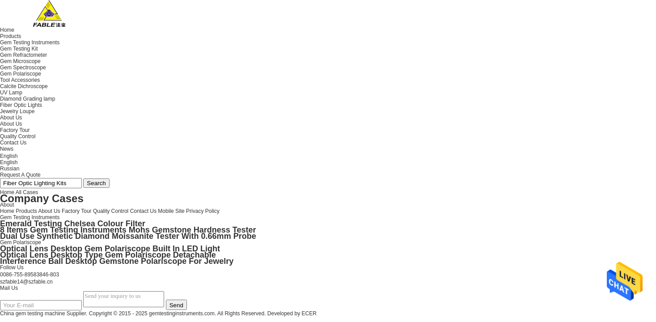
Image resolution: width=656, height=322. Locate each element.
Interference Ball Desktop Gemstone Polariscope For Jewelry (116, 261)
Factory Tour (15, 130)
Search (96, 183)
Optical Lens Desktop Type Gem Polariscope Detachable (108, 254)
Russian (9, 168)
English (8, 162)
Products (26, 211)
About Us (11, 124)
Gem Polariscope (20, 242)
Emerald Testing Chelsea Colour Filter (72, 223)
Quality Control (17, 136)
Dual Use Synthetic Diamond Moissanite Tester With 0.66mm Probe (128, 236)
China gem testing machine (32, 313)
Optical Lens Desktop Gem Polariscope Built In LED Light (110, 248)
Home (7, 211)
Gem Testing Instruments (29, 217)
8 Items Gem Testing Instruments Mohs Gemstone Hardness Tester (128, 229)
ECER (309, 313)
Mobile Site (171, 211)
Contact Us (143, 211)
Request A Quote (20, 175)
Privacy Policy (203, 211)
